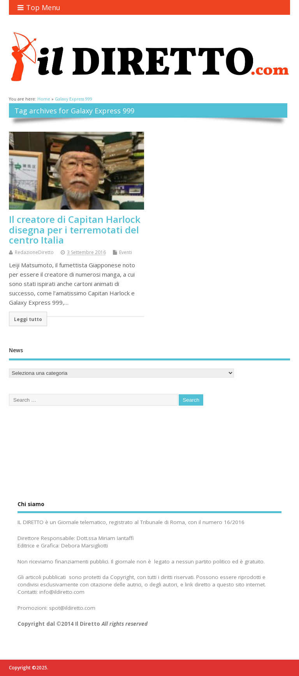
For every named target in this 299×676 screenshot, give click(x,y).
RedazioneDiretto (34, 252)
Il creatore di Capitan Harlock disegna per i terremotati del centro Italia (75, 229)
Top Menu (39, 7)
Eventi (125, 252)
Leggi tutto (28, 319)
